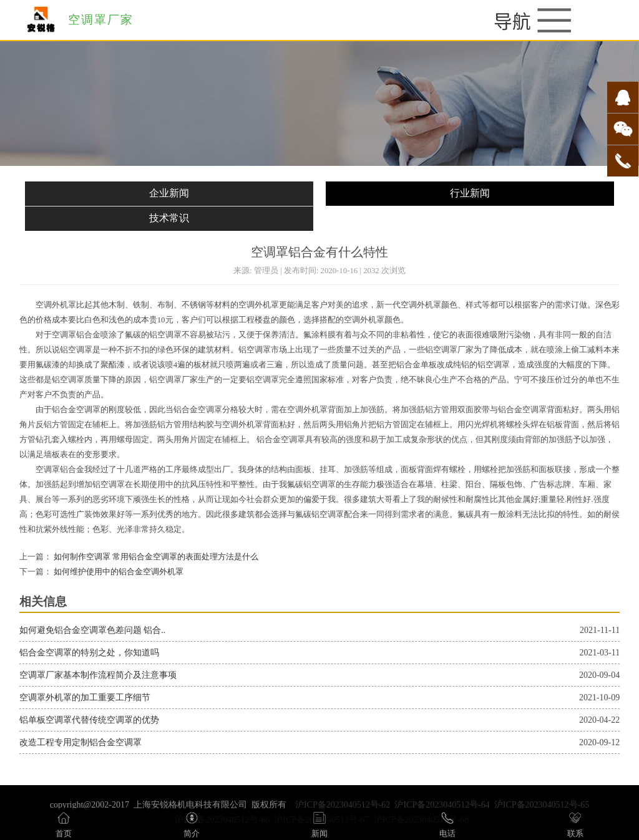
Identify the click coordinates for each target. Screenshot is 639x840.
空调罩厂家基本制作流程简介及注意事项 (98, 675)
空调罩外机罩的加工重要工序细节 (84, 697)
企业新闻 (169, 193)
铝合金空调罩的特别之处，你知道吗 (89, 652)
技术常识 (169, 218)
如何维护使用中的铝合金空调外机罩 (117, 571)
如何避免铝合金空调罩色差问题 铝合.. (92, 630)
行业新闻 (470, 193)
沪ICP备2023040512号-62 (342, 804)
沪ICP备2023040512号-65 (541, 804)
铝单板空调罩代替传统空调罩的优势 (89, 720)
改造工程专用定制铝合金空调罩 (80, 742)
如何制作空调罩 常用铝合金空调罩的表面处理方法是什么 (155, 557)
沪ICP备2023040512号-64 (441, 804)
